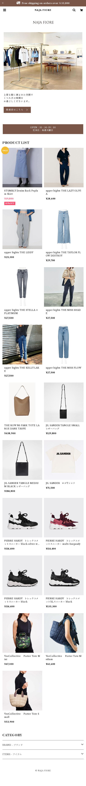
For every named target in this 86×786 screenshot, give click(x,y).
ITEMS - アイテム (12, 754)
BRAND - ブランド (12, 745)
